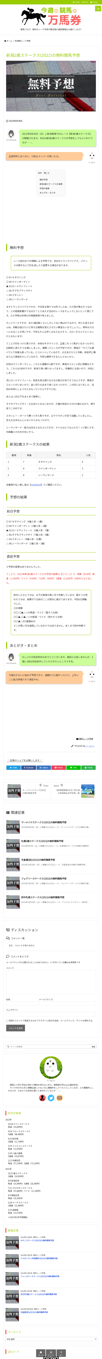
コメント (10, 967)
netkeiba (36, 484)
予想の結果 (45, 188)
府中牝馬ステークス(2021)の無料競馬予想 (42, 897)
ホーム (9, 40)
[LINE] (73, 768)
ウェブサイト (12, 1009)
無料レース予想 (24, 40)
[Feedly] (88, 768)
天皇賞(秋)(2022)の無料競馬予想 (38, 859)
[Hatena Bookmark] (44, 768)
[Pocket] (58, 768)
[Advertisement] (51, 217)
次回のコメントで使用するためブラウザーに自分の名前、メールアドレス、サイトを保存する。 (51, 1020)
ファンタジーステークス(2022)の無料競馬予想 (39, 1276)
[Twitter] (13, 768)
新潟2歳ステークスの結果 (51, 183)
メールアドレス (46, 999)
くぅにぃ (90, 745)
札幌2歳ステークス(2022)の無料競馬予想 (42, 841)
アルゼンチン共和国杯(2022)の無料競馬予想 (39, 1258)
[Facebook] (28, 768)
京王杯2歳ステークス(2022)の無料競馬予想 (38, 1294)
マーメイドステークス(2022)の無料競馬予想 (43, 822)
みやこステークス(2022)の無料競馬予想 (37, 1240)
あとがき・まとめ (48, 192)
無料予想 (44, 179)
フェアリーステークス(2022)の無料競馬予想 (43, 878)
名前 (8, 999)
